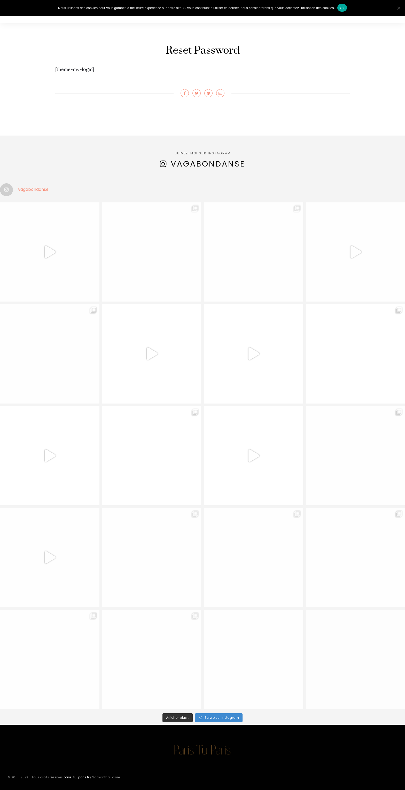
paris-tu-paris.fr (76, 777)
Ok (342, 8)
